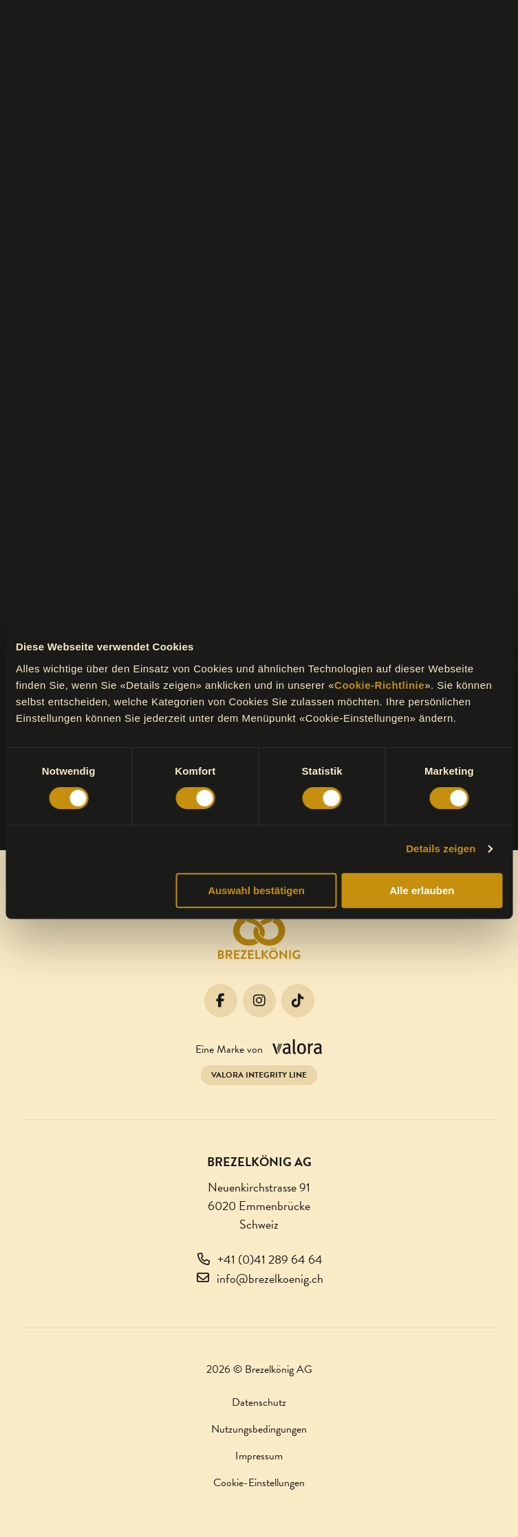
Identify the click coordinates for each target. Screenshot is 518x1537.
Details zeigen (440, 848)
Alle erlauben (421, 890)
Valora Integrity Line (259, 1075)
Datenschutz (259, 1402)
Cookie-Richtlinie (379, 685)
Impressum (259, 1456)
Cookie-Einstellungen (259, 1483)
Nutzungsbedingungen (259, 1429)
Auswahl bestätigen (256, 890)
